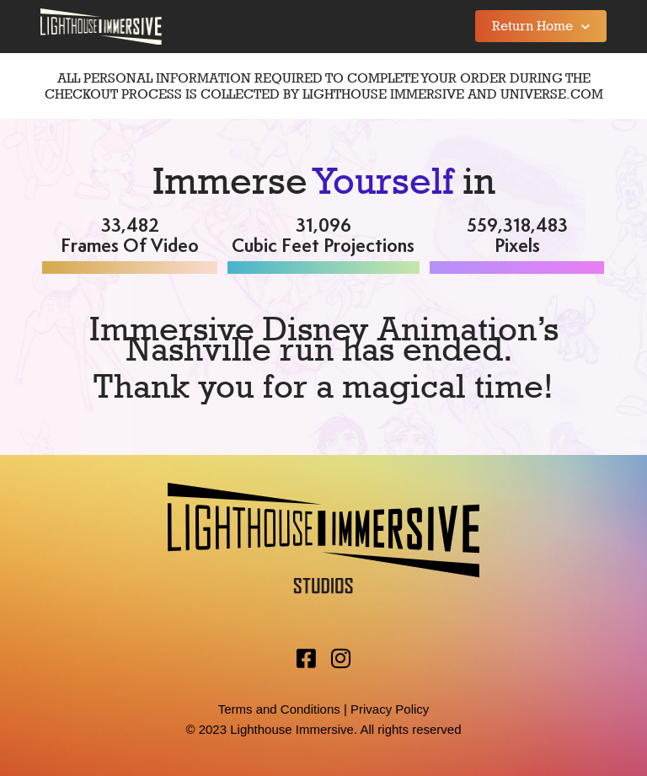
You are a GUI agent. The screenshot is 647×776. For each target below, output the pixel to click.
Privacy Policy (389, 709)
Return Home (541, 26)
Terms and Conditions (279, 709)
